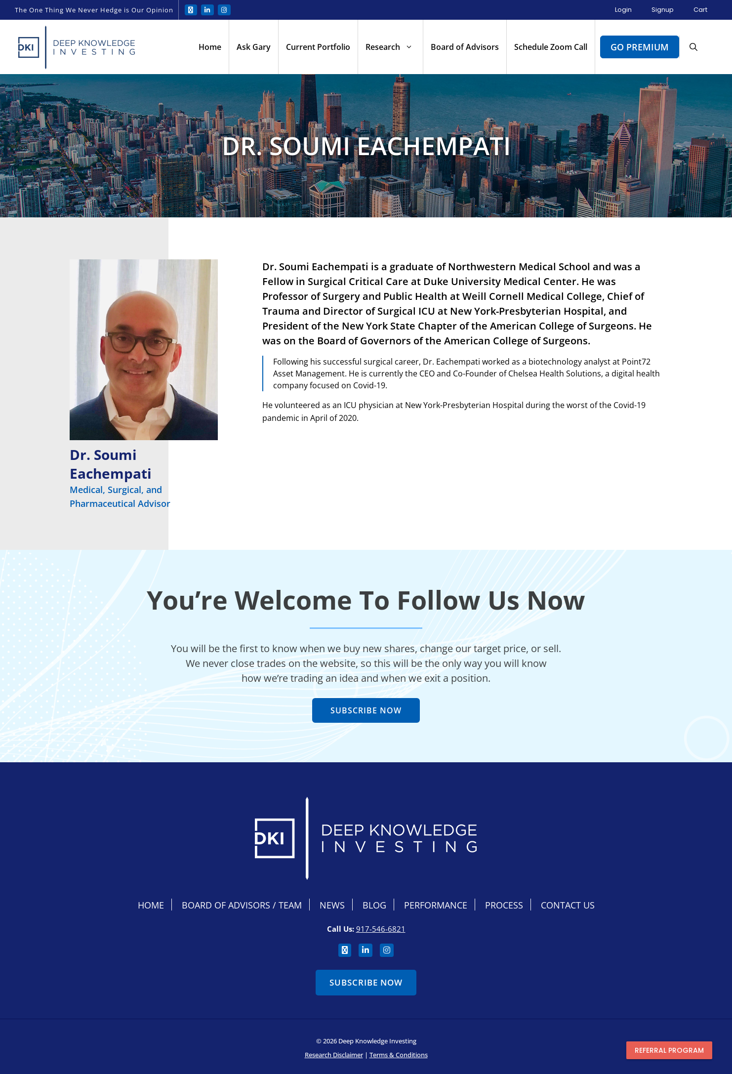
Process (504, 905)
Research (394, 47)
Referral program (669, 1050)
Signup (662, 9)
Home (210, 46)
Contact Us (568, 905)
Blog (374, 905)
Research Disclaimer (334, 1054)
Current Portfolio (318, 46)
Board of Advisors (465, 46)
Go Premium (639, 47)
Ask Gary (254, 46)
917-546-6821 (381, 929)
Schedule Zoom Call (550, 46)
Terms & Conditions (398, 1054)
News (332, 905)
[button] (693, 47)
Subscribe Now (366, 982)
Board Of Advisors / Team (242, 905)
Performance (435, 905)
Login (623, 9)
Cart (700, 9)
